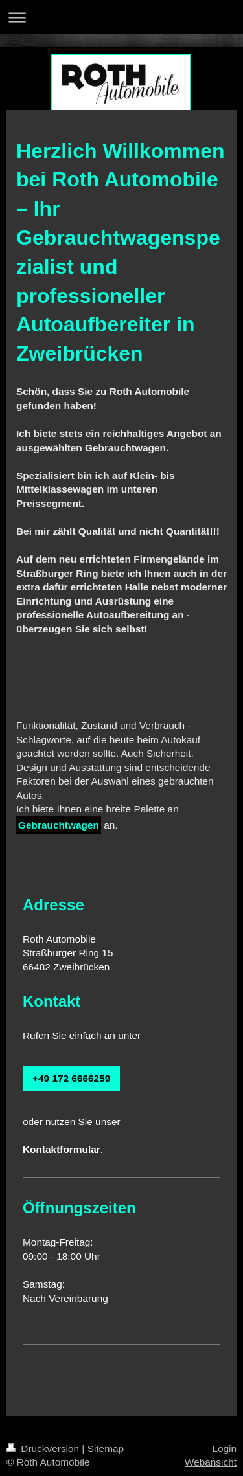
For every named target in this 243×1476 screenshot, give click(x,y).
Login (224, 1448)
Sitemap (105, 1448)
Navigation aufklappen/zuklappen (121, 17)
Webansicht (211, 1462)
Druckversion (44, 1448)
